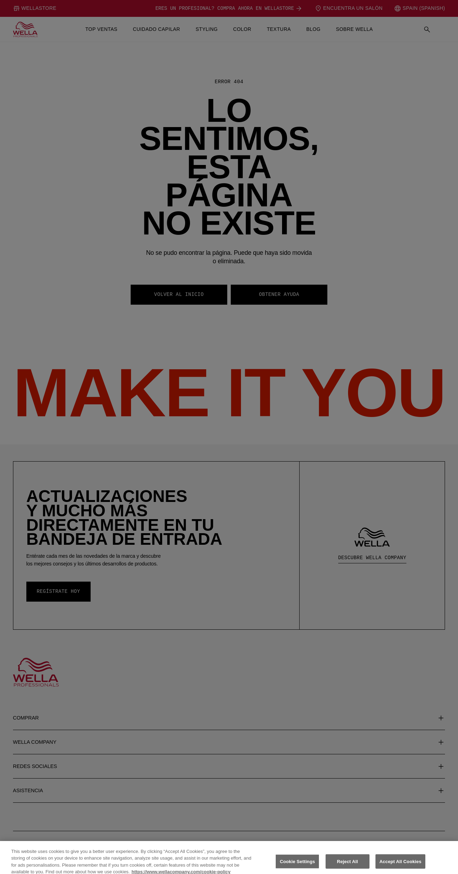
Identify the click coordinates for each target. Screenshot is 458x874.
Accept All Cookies (400, 866)
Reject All (347, 866)
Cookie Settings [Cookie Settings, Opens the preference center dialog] (297, 866)
